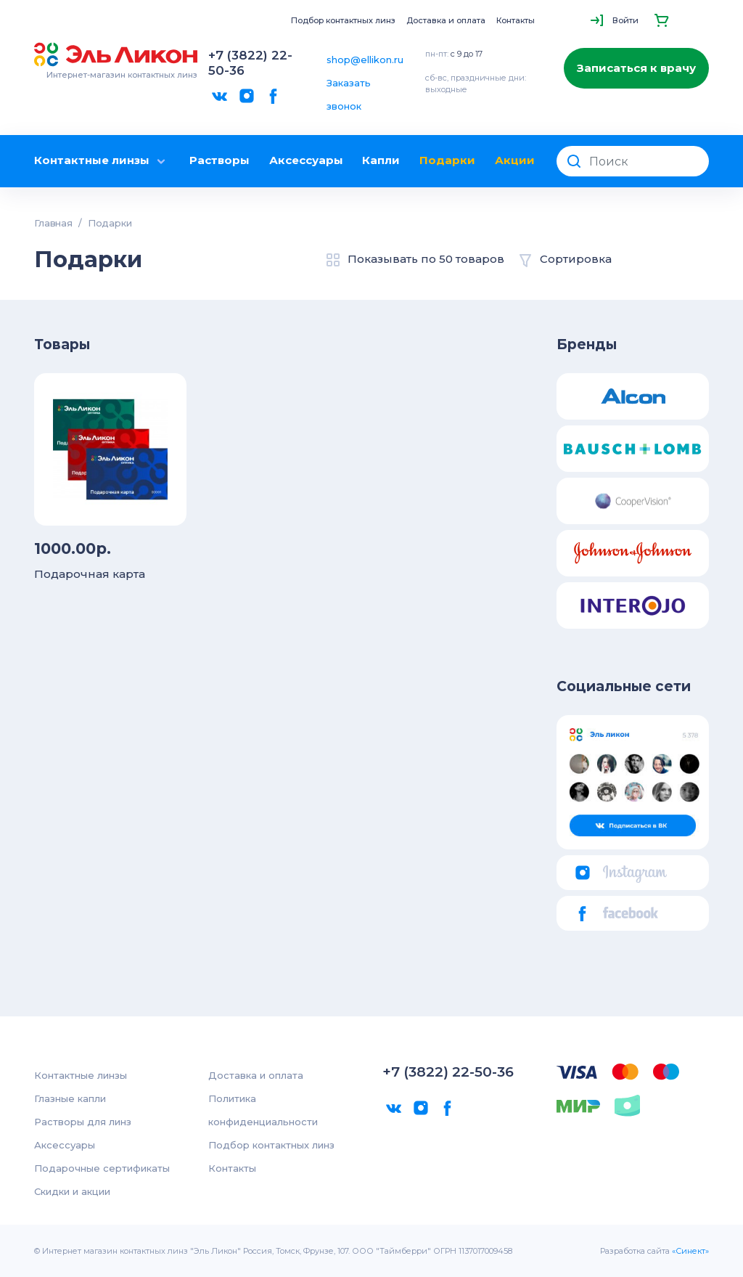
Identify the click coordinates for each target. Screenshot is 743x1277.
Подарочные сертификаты (102, 1168)
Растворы (219, 160)
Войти (625, 20)
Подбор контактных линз (343, 20)
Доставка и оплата (445, 20)
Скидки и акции (72, 1191)
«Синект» (690, 1251)
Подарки (447, 160)
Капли (381, 160)
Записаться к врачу (636, 68)
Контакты (515, 20)
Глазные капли (70, 1098)
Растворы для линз (82, 1121)
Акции (515, 160)
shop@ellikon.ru (365, 59)
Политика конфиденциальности (263, 1110)
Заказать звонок (349, 94)
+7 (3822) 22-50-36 (250, 63)
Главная (53, 223)
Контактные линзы (102, 161)
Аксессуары (306, 160)
